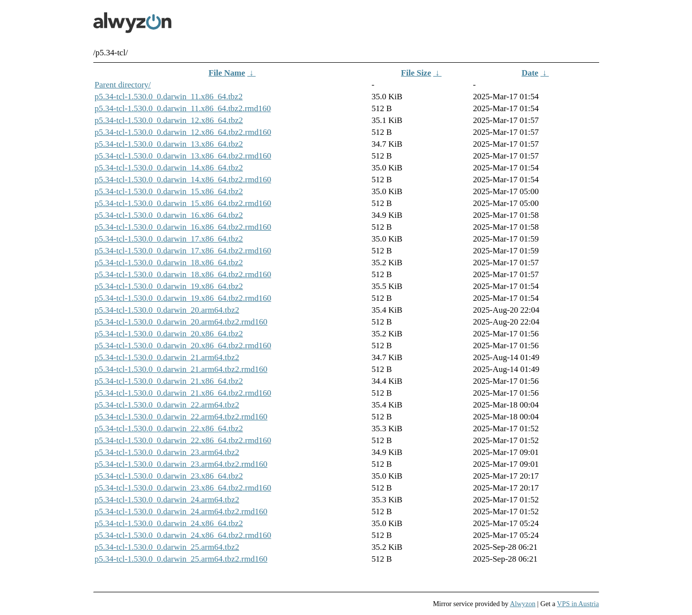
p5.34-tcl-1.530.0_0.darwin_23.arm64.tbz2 (167, 452)
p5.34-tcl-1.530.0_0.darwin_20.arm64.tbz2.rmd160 (181, 322)
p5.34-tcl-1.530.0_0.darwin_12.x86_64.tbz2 (169, 120)
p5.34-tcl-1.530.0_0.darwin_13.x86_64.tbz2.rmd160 (183, 156)
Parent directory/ (123, 84)
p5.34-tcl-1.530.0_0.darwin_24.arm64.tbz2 (167, 499)
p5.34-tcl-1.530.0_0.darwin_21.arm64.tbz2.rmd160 (181, 369)
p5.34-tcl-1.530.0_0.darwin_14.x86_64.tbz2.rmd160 (183, 179)
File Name (226, 73)
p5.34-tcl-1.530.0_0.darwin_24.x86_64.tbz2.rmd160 (183, 535)
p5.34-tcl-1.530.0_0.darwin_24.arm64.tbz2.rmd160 (181, 511)
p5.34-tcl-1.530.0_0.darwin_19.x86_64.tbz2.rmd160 (183, 298)
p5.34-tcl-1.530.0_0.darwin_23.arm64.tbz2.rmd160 (181, 464)
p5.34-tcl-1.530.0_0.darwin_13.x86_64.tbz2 (169, 144)
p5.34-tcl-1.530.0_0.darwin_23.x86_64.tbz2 (169, 476)
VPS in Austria (578, 604)
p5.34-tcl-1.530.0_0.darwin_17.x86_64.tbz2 (169, 239)
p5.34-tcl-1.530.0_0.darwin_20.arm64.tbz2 (167, 310)
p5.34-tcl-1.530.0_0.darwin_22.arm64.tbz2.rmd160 (181, 416)
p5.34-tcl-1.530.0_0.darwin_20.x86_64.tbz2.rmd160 (183, 345)
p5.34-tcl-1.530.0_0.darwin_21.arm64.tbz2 (167, 357)
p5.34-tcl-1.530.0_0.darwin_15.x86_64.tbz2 (169, 191)
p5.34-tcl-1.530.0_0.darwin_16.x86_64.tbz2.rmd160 (183, 227)
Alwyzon (522, 604)
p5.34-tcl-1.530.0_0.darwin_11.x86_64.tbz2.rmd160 (183, 108)
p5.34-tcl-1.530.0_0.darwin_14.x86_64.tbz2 (169, 167)
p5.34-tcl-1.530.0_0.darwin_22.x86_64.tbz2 (169, 428)
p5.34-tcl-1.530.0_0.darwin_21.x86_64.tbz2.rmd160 (183, 393)
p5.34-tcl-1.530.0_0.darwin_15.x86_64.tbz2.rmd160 (183, 203)
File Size (416, 73)
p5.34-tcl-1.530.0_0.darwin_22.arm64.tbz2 (167, 405)
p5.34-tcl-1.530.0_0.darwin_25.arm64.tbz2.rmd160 (181, 559)
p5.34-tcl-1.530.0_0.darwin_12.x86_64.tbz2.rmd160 (183, 132)
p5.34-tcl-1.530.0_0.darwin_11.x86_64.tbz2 (169, 96)
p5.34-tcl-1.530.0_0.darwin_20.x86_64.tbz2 (169, 333)
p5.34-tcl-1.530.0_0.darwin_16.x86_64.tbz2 (169, 215)
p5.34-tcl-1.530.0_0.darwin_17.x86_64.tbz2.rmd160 (183, 250)
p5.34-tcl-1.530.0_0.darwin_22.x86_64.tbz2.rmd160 (183, 440)
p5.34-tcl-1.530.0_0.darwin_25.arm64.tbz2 (167, 547)
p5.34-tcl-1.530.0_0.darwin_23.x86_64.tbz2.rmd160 (183, 487)
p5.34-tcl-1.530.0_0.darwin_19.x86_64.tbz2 (169, 286)
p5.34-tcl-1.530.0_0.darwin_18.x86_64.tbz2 (169, 262)
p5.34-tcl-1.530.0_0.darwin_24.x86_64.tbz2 (169, 523)
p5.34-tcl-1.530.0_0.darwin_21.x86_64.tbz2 (169, 381)
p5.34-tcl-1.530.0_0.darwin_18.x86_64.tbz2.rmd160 (183, 274)
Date (530, 73)
